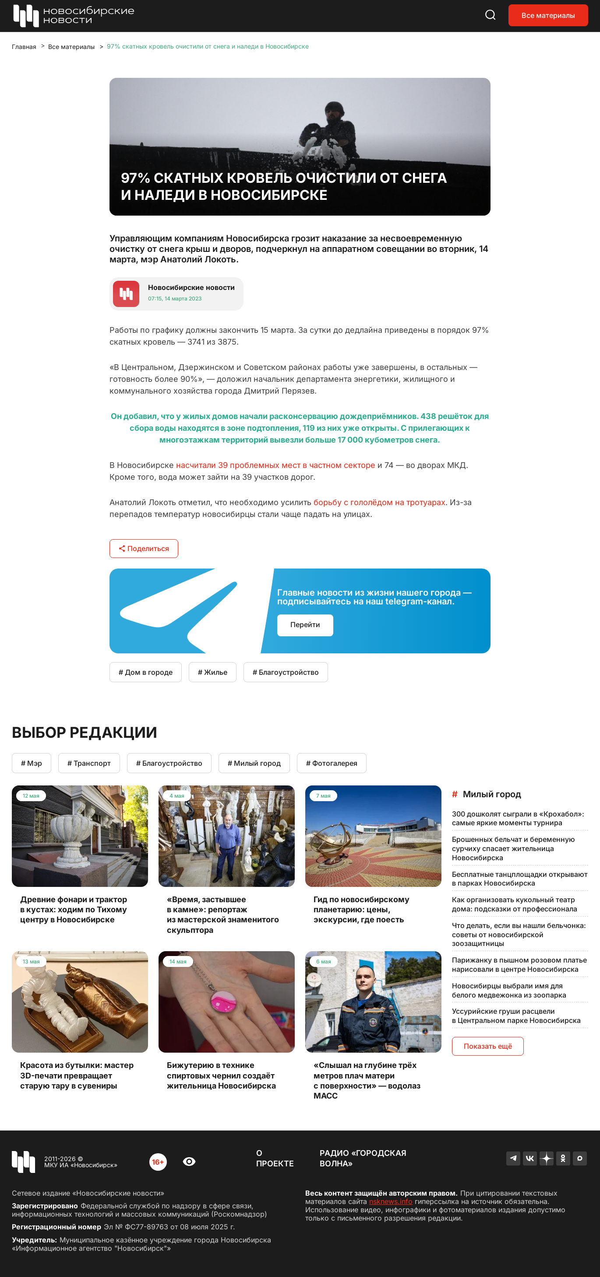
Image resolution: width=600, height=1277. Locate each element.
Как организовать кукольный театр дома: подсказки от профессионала (514, 904)
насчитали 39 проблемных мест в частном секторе (275, 465)
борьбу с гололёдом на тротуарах (379, 502)
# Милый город (254, 763)
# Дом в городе (146, 672)
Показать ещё (488, 1046)
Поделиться (144, 548)
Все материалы (548, 15)
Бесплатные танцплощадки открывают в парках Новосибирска (520, 879)
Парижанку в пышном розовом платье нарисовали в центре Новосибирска (519, 964)
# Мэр (31, 763)
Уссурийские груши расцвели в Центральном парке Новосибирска (516, 1016)
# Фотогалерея (331, 763)
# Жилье (212, 672)
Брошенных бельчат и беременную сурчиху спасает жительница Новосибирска (513, 848)
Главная (24, 46)
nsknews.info (391, 1201)
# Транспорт (89, 763)
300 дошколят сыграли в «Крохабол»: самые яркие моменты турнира (518, 818)
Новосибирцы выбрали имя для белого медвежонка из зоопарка (509, 990)
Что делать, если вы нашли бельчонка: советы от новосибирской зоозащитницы (519, 934)
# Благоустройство (286, 672)
